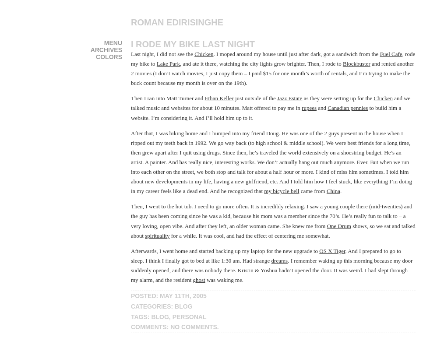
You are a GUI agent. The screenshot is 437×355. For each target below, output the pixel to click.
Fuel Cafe (391, 54)
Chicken (203, 54)
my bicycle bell (281, 191)
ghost (199, 280)
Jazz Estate (289, 98)
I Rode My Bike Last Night (193, 44)
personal (190, 316)
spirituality (157, 235)
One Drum (339, 226)
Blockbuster (356, 63)
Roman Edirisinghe (177, 22)
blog (183, 306)
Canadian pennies (348, 108)
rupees (309, 108)
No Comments (193, 326)
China (333, 191)
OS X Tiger (332, 251)
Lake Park (168, 63)
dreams (279, 260)
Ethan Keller (219, 98)
